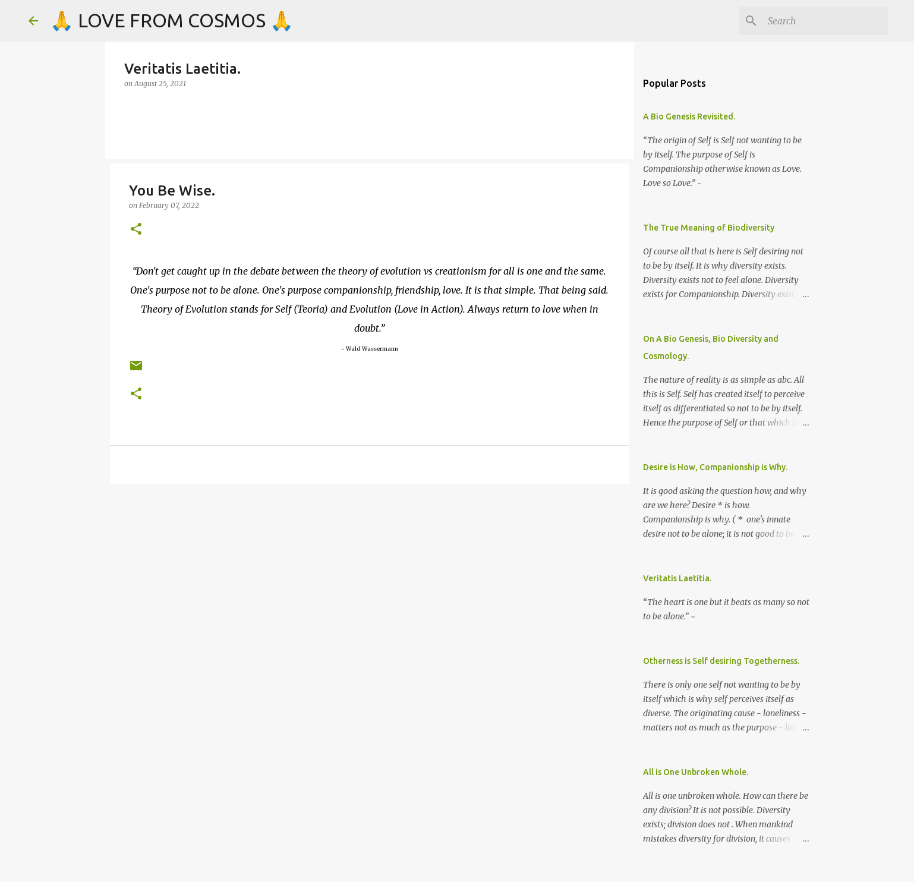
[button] (136, 230)
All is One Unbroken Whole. (695, 772)
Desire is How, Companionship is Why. (715, 467)
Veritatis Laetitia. (677, 578)
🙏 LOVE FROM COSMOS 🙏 (172, 20)
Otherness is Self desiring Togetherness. (721, 661)
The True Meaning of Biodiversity (708, 227)
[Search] (825, 21)
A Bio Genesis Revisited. (689, 116)
